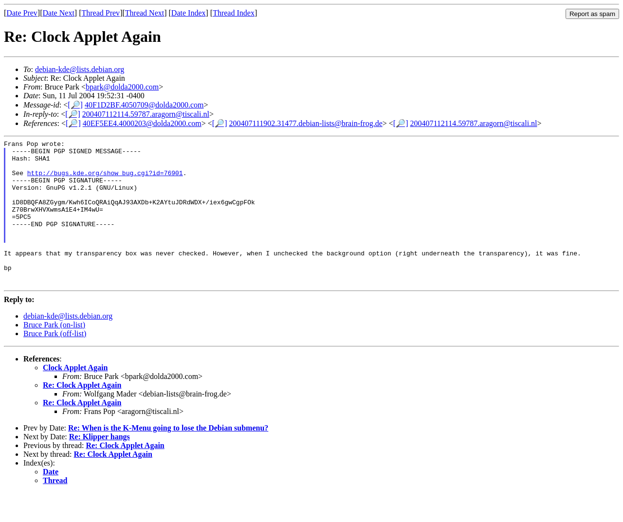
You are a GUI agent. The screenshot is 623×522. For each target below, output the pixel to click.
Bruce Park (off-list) (54, 363)
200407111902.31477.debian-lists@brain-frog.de (305, 123)
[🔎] (75, 105)
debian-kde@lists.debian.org (79, 69)
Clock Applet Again (75, 397)
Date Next (58, 13)
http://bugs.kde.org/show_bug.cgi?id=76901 (105, 180)
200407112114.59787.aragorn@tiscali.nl (145, 114)
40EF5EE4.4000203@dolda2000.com (142, 123)
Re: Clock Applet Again (82, 414)
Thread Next (144, 13)
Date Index (188, 13)
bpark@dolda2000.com (122, 87)
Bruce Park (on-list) (54, 354)
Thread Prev (100, 13)
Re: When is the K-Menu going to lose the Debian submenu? (168, 457)
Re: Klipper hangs (99, 466)
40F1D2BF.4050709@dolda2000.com (144, 105)
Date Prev (21, 13)
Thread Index (234, 13)
